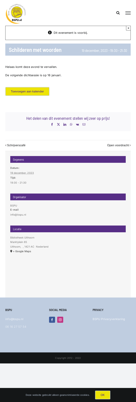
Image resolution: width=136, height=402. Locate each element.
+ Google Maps (22, 251)
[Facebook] (52, 320)
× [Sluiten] (128, 28)
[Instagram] (60, 320)
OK (103, 395)
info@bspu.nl (14, 319)
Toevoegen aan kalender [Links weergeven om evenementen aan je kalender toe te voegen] (27, 91)
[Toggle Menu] (128, 13)
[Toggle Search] (118, 13)
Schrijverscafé (16, 145)
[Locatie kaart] (68, 272)
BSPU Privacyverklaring (109, 319)
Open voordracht (118, 145)
